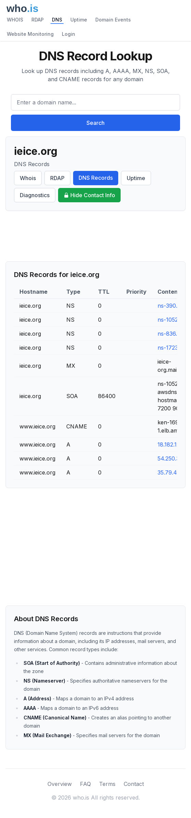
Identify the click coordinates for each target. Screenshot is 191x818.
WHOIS (15, 20)
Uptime (78, 20)
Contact (134, 783)
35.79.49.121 (173, 472)
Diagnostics (35, 195)
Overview (59, 783)
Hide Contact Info (89, 195)
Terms (107, 783)
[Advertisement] (95, 236)
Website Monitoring (30, 34)
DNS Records (96, 177)
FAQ (85, 783)
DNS (57, 20)
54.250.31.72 (174, 458)
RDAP (37, 20)
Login (68, 34)
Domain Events (113, 20)
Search (95, 122)
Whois (28, 178)
